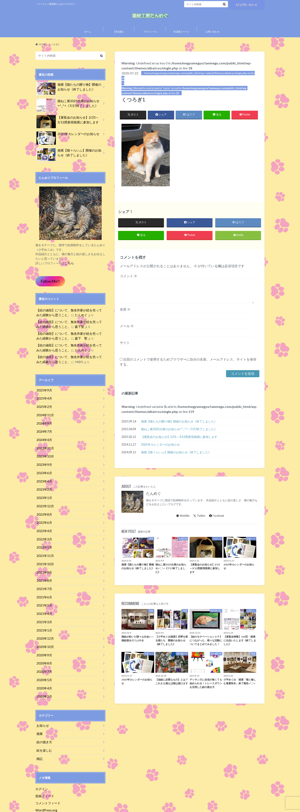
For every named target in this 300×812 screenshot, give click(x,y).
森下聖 (71, 332)
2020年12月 (44, 624)
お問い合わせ (247, 4)
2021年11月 (44, 547)
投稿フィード (44, 774)
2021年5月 (43, 593)
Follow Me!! (49, 288)
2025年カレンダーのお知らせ (160, 454)
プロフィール (150, 40)
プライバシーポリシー (48, 805)
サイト (125, 352)
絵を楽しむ (43, 730)
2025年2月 (43, 409)
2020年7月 (43, 655)
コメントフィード (47, 781)
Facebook (216, 525)
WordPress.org (46, 788)
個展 (39, 715)
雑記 (39, 738)
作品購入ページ (181, 40)
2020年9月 (43, 640)
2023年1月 (43, 493)
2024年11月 (44, 416)
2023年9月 (43, 463)
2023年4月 (43, 478)
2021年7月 (43, 578)
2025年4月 (43, 401)
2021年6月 (43, 586)
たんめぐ (153, 503)
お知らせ (42, 707)
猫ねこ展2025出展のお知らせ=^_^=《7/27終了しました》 (179, 439)
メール (127, 336)
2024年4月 (43, 439)
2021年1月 (43, 617)
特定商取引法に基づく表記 (85, 805)
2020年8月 (43, 647)
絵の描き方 (43, 722)
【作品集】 (119, 40)
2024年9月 (43, 424)
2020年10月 (44, 632)
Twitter (199, 525)
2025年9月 (43, 393)
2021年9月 (43, 563)
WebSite (183, 525)
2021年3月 (43, 609)
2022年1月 (43, 540)
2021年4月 (43, 601)
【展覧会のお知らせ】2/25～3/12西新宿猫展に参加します (179, 446)
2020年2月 (43, 678)
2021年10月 (44, 555)
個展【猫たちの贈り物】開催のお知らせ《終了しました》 (179, 431)
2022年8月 (43, 509)
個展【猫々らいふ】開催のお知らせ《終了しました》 (176, 462)
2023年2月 (43, 486)
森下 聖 (72, 343)
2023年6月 (43, 470)
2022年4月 (43, 524)
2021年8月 (43, 571)
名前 (125, 319)
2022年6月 (43, 517)
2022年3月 (43, 532)
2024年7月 (43, 432)
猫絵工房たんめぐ (197, 805)
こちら (69, 270)
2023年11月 (44, 447)
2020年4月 (43, 671)
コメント (128, 286)
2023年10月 (44, 455)
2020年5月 (43, 663)
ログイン (41, 767)
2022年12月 (44, 501)
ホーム (87, 40)
